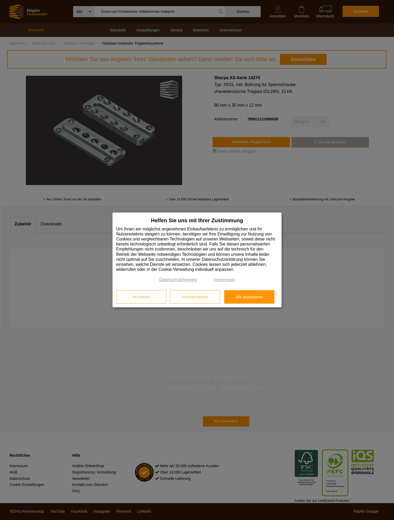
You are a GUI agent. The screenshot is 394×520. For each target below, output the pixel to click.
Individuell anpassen (195, 297)
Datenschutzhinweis (178, 280)
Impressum (224, 280)
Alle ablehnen (141, 297)
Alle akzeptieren (249, 297)
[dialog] (197, 259)
